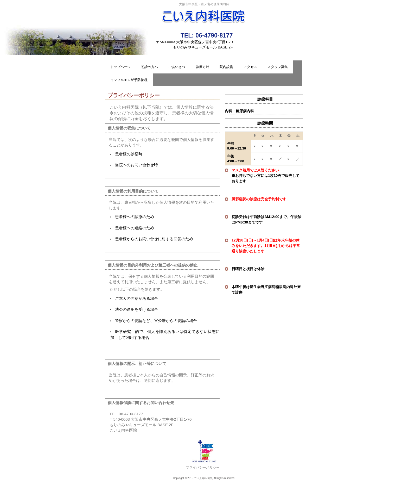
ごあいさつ (176, 67)
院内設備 (226, 67)
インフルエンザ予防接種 (129, 80)
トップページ (120, 67)
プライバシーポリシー (203, 467)
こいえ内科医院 (204, 14)
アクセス (250, 67)
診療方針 (202, 67)
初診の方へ (149, 67)
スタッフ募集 (277, 67)
